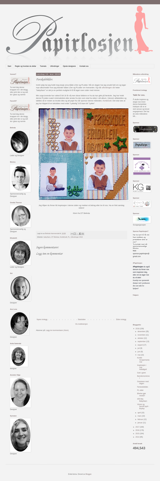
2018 (138, 329)
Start (9, 66)
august (140, 345)
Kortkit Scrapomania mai (143, 360)
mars (140, 416)
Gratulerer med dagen (143, 383)
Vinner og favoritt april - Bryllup (143, 406)
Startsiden (82, 319)
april (139, 413)
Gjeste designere (69, 66)
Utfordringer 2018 (77, 237)
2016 (138, 430)
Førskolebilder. (142, 387)
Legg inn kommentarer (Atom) (57, 330)
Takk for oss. (139, 95)
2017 (138, 427)
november (142, 335)
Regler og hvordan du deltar (25, 66)
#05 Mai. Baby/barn (142, 400)
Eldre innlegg (121, 319)
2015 (138, 434)
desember (142, 331)
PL (69, 237)
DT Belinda (55, 237)
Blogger (88, 474)
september (142, 341)
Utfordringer (54, 66)
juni (139, 352)
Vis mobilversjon (81, 324)
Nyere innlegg (42, 319)
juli (139, 348)
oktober (141, 338)
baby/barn (47, 237)
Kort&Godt (107, 101)
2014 (138, 437)
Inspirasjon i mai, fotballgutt (142, 367)
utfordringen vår (108, 87)
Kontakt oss (84, 66)
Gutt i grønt (141, 373)
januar (140, 423)
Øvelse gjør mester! (141, 395)
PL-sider (140, 390)
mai (139, 355)
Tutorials (43, 66)
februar (140, 419)
